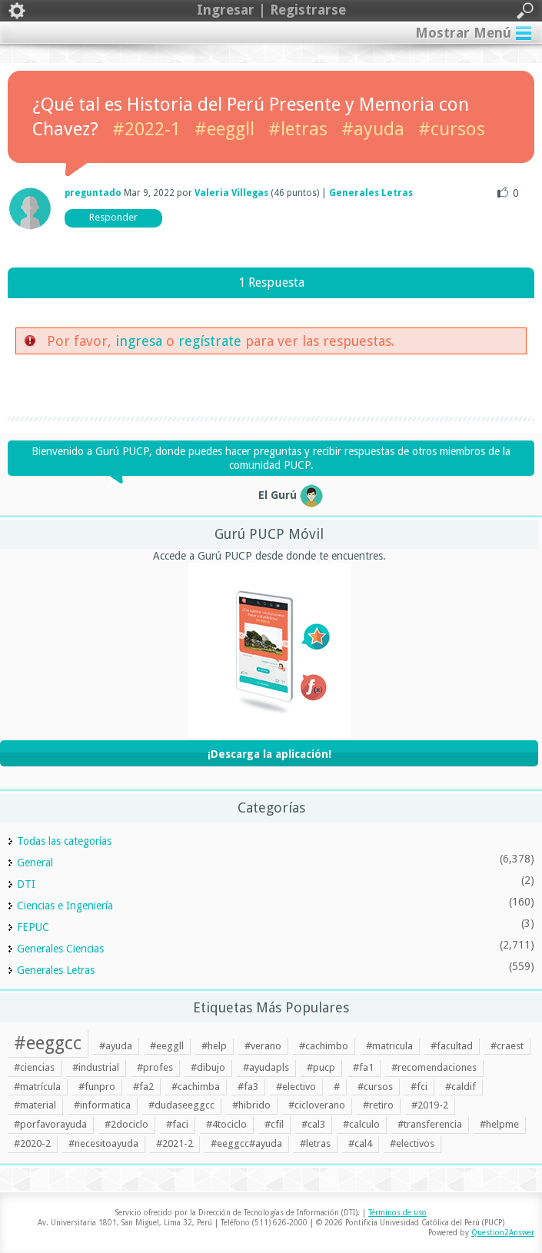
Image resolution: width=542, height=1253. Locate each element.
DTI (26, 884)
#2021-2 (174, 1143)
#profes (155, 1067)
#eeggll (224, 129)
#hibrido (251, 1105)
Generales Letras (371, 193)
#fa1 (363, 1067)
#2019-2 (429, 1105)
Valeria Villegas (231, 193)
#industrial (95, 1067)
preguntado (93, 193)
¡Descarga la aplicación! (269, 754)
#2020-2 (32, 1143)
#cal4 (360, 1143)
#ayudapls (266, 1067)
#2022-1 (146, 129)
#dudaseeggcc (181, 1105)
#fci (419, 1086)
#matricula (389, 1046)
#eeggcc (47, 1043)
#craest (507, 1046)
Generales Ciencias (60, 948)
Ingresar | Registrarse (271, 11)
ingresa (138, 341)
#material (35, 1105)
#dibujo (208, 1067)
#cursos (451, 129)
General (35, 862)
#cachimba (195, 1086)
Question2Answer (502, 1232)
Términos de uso (397, 1212)
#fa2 (143, 1086)
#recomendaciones (434, 1067)
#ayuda (372, 129)
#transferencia (429, 1124)
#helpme (499, 1124)
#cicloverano (316, 1105)
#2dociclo (126, 1124)
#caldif (460, 1086)
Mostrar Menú (463, 33)
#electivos (412, 1143)
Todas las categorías (64, 841)
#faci (177, 1124)
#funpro (96, 1086)
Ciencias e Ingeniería (65, 905)
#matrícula (37, 1086)
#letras (298, 129)
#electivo (296, 1086)
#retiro (378, 1105)
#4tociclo (226, 1124)
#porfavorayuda (50, 1124)
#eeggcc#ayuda (246, 1143)
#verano (262, 1046)
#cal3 (313, 1124)
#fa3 (248, 1086)
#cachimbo (323, 1046)
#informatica (102, 1105)
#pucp (321, 1067)
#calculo (361, 1124)
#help (214, 1046)
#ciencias (34, 1067)
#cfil (274, 1124)
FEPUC (33, 927)
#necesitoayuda (103, 1143)
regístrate (209, 341)
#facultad (452, 1046)
